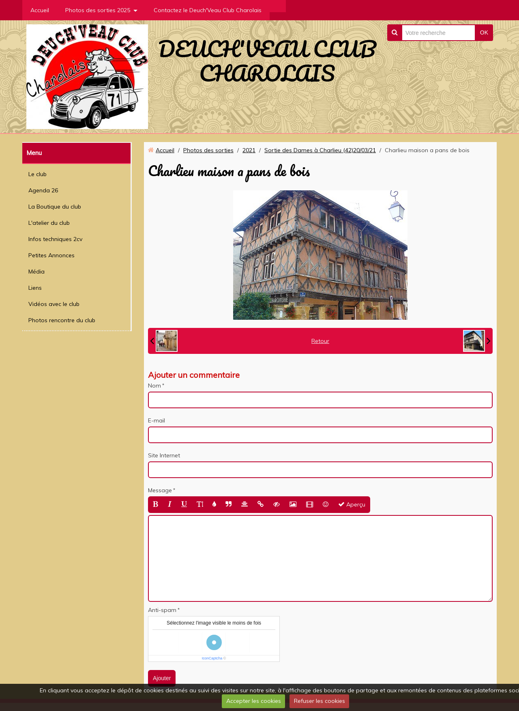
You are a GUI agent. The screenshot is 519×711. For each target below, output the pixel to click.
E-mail (156, 420)
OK (484, 32)
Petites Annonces (51, 255)
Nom (154, 385)
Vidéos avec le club (53, 304)
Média (36, 271)
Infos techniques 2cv (55, 239)
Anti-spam (162, 610)
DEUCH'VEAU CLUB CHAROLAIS (267, 61)
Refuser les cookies (319, 701)
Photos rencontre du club (61, 320)
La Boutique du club (54, 206)
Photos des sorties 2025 (97, 10)
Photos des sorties (208, 150)
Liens (35, 287)
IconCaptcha (212, 658)
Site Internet (164, 455)
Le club (37, 174)
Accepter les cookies (253, 701)
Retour (320, 341)
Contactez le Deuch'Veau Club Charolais (208, 10)
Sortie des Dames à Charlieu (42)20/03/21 (320, 150)
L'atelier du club (49, 222)
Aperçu (351, 504)
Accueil (39, 10)
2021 (248, 150)
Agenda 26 (43, 190)
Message (160, 490)
